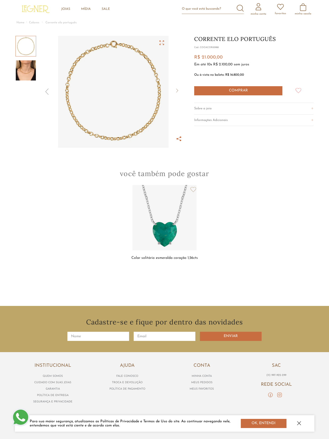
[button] (113, 92)
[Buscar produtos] (240, 9)
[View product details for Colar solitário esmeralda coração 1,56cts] (164, 230)
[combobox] (214, 9)
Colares (34, 22)
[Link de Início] (20, 23)
